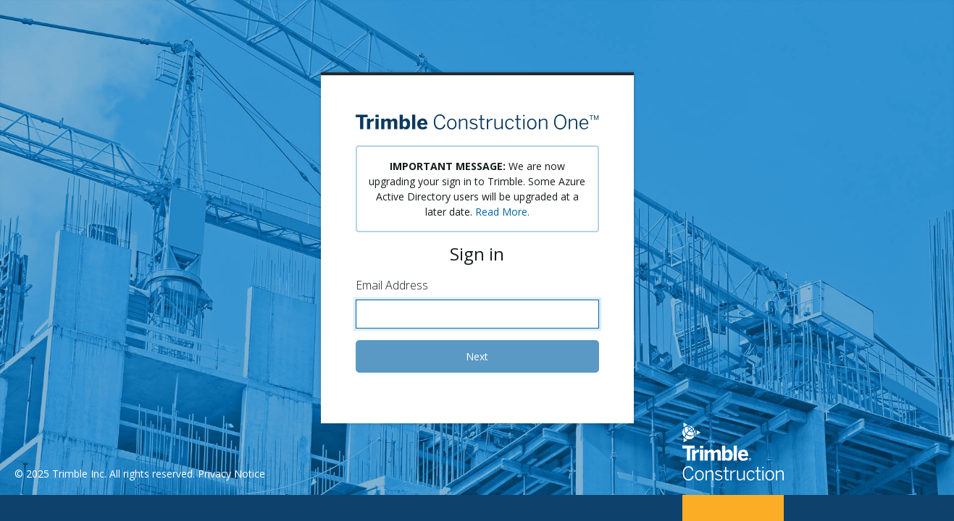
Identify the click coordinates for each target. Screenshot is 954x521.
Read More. (502, 212)
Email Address (392, 285)
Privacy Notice (231, 473)
